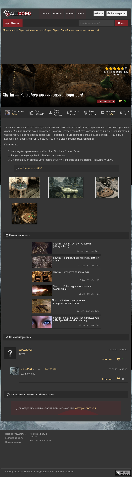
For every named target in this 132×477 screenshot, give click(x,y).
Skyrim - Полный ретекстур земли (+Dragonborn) (72, 245)
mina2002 (26, 369)
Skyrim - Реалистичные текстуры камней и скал (76, 259)
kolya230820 (25, 349)
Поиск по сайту (13, 442)
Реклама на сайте (14, 438)
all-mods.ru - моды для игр (37, 471)
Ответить (107, 359)
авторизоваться (85, 408)
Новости (57, 13)
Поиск (121, 23)
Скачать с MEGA (33, 168)
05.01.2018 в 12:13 (118, 369)
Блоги (81, 13)
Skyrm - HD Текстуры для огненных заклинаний (72, 287)
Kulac (14, 114)
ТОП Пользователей (40, 440)
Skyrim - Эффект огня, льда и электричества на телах (68, 302)
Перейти (110, 114)
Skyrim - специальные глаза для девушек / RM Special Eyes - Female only (76, 319)
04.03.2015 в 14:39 (118, 350)
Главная (45, 13)
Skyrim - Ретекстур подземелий (71, 272)
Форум (70, 13)
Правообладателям (15, 434)
